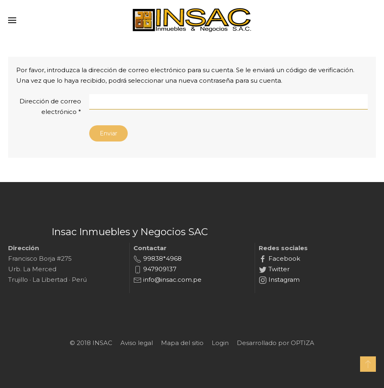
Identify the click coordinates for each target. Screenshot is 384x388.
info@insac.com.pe (172, 279)
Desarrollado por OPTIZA (275, 343)
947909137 (159, 269)
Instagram (283, 279)
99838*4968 (162, 258)
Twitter (278, 269)
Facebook (283, 258)
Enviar (108, 133)
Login (220, 343)
